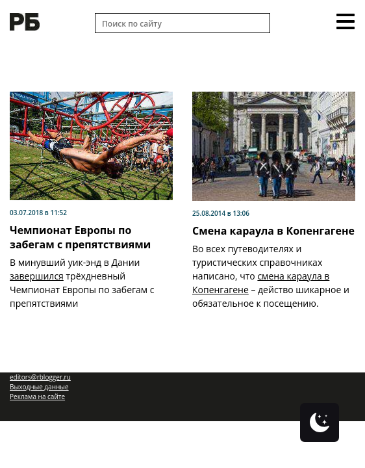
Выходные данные (39, 386)
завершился (37, 276)
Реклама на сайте (37, 396)
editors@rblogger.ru (40, 377)
